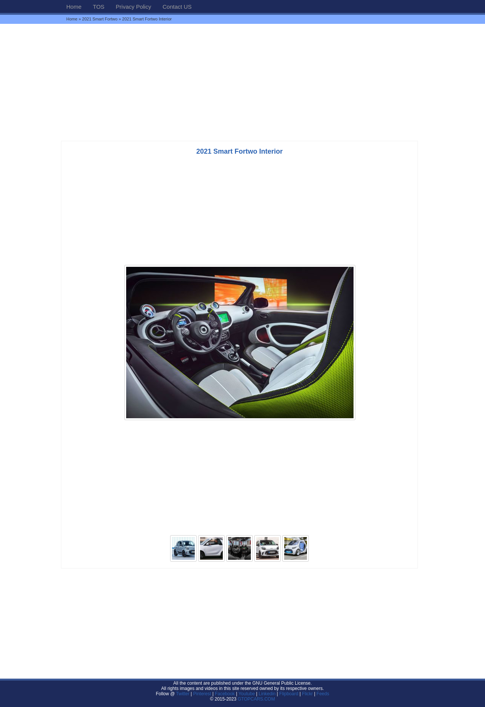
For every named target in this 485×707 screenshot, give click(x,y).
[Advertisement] (242, 82)
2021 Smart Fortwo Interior (239, 151)
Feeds (322, 693)
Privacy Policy (133, 6)
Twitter (183, 693)
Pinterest (202, 693)
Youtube (246, 693)
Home (73, 6)
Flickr (307, 693)
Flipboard (288, 693)
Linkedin (267, 693)
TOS (99, 6)
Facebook (225, 693)
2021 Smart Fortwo (100, 19)
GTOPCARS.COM (256, 699)
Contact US (177, 6)
